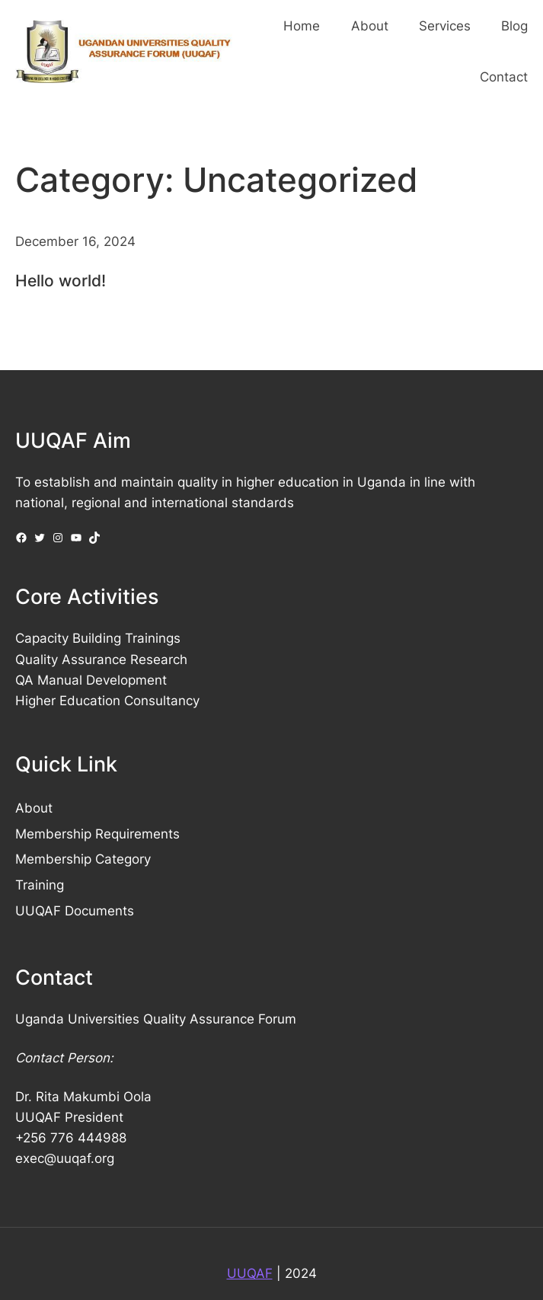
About (34, 808)
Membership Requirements (97, 834)
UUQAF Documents (74, 910)
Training (39, 885)
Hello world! (60, 280)
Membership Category (83, 859)
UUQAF (250, 1273)
